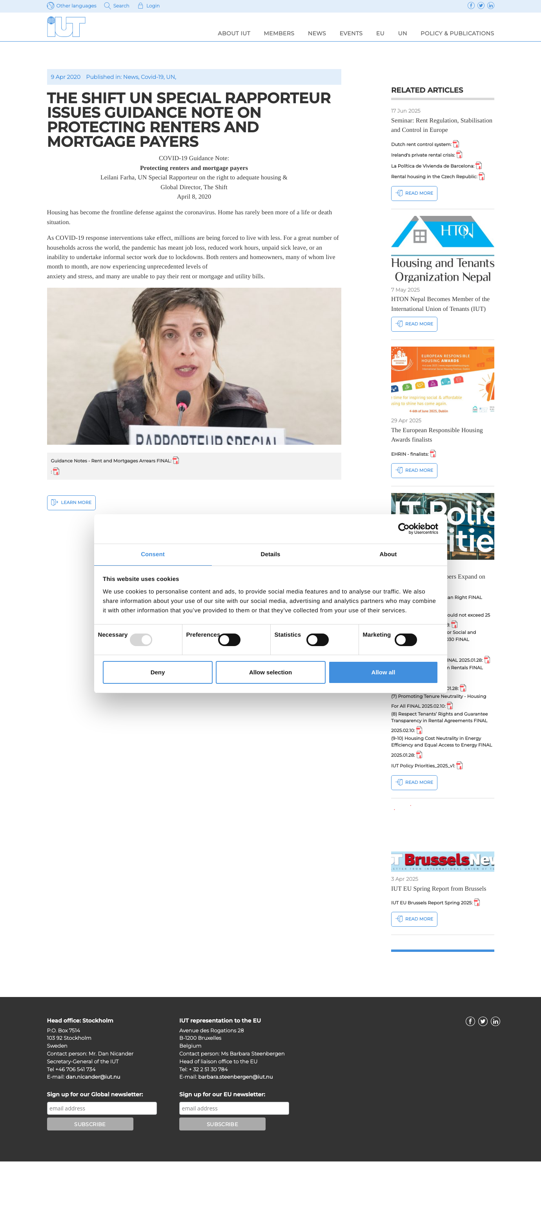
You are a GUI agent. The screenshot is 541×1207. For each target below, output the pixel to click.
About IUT (234, 33)
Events (350, 33)
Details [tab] (271, 554)
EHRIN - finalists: (416, 466)
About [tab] (388, 554)
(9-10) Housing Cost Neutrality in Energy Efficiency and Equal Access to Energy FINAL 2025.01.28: (442, 788)
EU (380, 33)
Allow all (383, 672)
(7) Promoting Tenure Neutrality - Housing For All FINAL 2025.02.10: (438, 737)
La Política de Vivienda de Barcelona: (442, 168)
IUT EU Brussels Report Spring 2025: (441, 947)
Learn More (71, 505)
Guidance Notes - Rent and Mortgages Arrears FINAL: (124, 461)
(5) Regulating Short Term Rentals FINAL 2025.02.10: (435, 705)
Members (279, 33)
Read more (414, 206)
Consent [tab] (153, 554)
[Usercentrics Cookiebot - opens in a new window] (404, 528)
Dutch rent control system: (429, 144)
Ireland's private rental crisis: (431, 156)
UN (402, 33)
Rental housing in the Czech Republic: (440, 184)
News (317, 33)
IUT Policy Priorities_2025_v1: (431, 809)
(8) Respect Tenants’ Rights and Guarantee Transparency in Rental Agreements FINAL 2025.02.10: (435, 761)
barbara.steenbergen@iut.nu (235, 1122)
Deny (158, 672)
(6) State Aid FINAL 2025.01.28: (433, 721)
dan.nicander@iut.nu (93, 1122)
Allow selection (270, 672)
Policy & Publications (457, 33)
